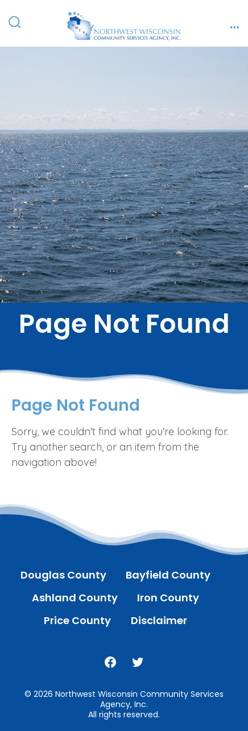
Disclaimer (159, 620)
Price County (77, 620)
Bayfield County (168, 575)
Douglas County (63, 575)
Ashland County (75, 597)
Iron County (168, 597)
